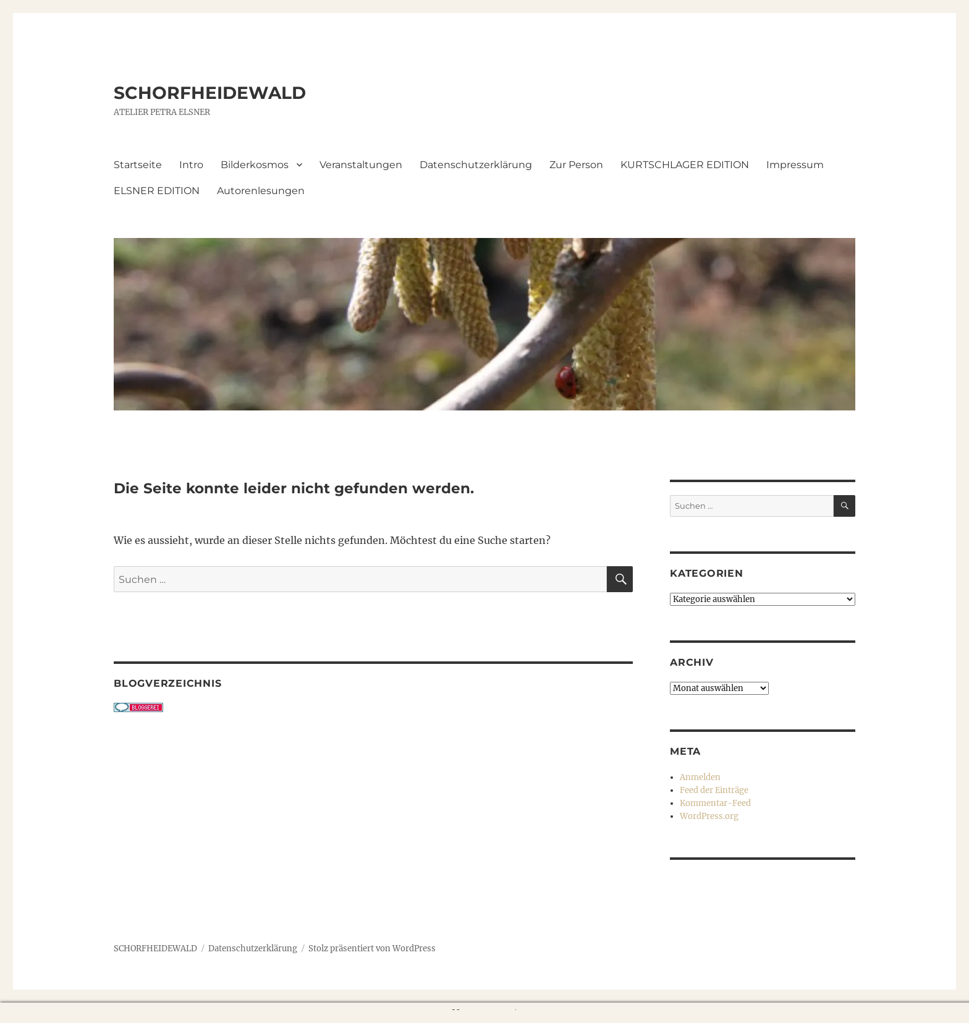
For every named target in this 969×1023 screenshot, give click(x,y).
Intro (191, 165)
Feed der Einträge (714, 790)
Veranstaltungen (360, 165)
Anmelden (700, 777)
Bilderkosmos (255, 165)
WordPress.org (709, 816)
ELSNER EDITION (157, 191)
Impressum (795, 165)
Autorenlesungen (261, 191)
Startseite (138, 165)
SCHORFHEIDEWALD (210, 92)
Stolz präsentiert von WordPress (372, 948)
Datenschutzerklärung (476, 165)
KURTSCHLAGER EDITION (684, 165)
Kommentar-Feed (715, 803)
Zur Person (576, 165)
